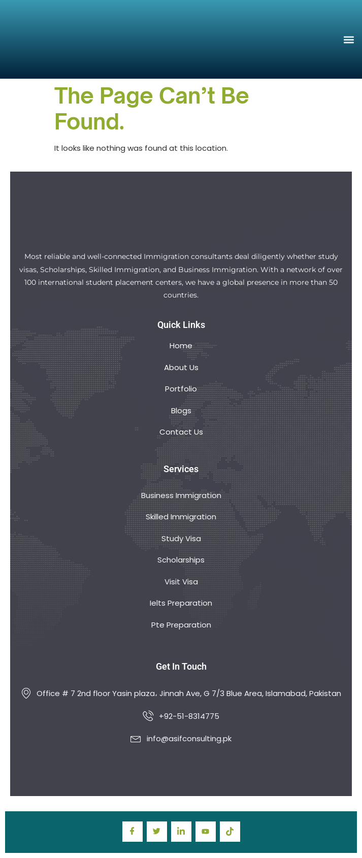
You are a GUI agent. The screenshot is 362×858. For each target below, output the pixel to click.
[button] (348, 39)
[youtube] (205, 831)
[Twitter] (157, 831)
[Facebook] (132, 831)
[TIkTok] (230, 831)
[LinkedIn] (181, 831)
